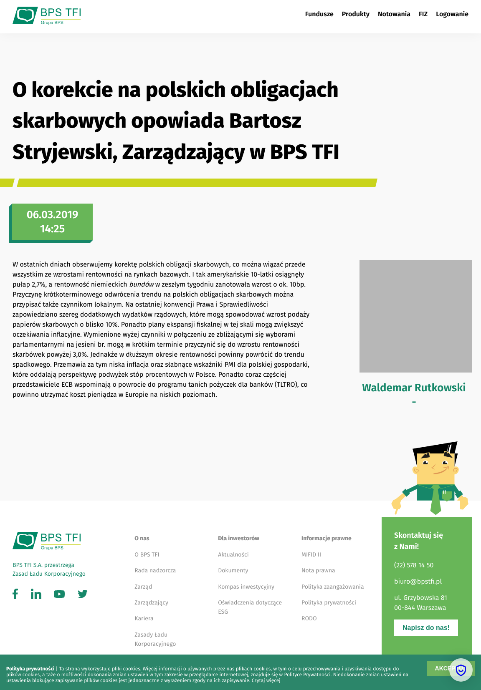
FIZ (423, 14)
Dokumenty (233, 570)
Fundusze (319, 14)
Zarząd (143, 586)
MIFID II (311, 554)
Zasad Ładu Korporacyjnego (49, 573)
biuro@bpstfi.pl (418, 582)
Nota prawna (318, 570)
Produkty (356, 14)
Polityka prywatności (328, 602)
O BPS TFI (146, 554)
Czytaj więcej (266, 681)
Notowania (394, 14)
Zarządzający (151, 602)
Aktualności (233, 554)
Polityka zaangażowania (332, 586)
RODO (309, 618)
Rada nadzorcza (155, 570)
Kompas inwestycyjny (246, 586)
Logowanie (452, 14)
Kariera (143, 618)
